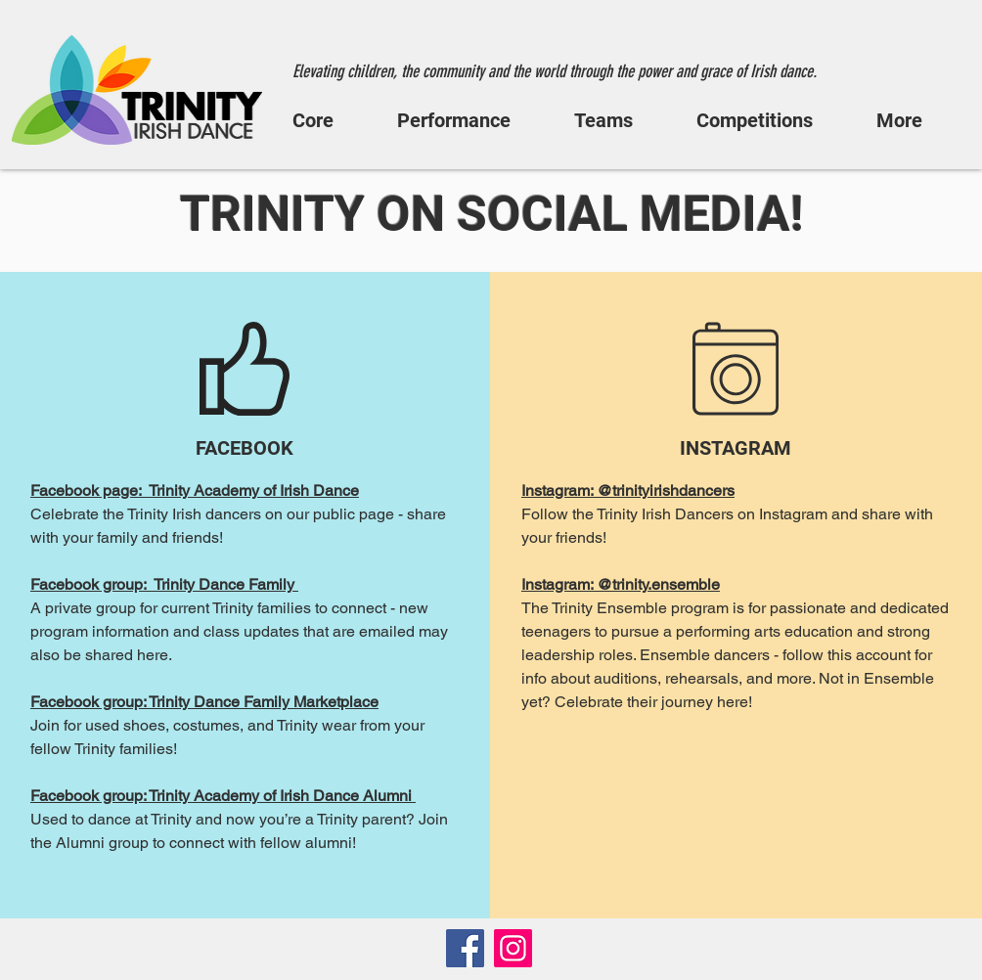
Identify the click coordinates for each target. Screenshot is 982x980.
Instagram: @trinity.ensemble (620, 584)
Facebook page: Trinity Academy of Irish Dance (194, 490)
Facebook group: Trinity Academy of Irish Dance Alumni (223, 795)
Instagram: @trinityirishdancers (628, 490)
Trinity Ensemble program (640, 608)
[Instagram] (513, 948)
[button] (330, 120)
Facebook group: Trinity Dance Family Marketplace (204, 701)
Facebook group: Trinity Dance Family (164, 584)
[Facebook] (465, 948)
